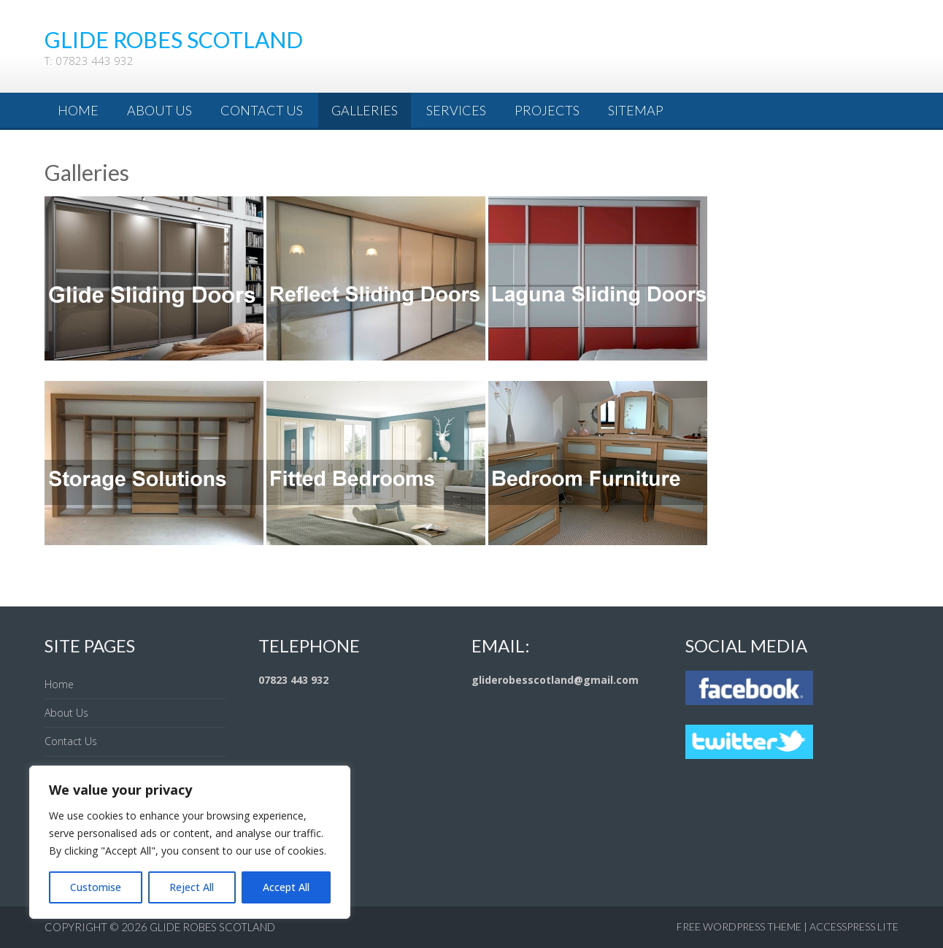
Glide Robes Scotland (212, 926)
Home (78, 110)
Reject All (191, 887)
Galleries (364, 110)
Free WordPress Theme (739, 926)
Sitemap (635, 110)
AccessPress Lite (853, 926)
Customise (95, 887)
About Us (159, 110)
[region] (189, 842)
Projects (547, 110)
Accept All (286, 887)
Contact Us (261, 110)
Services (456, 110)
